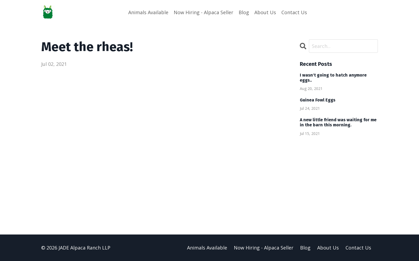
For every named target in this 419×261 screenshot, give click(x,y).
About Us (265, 12)
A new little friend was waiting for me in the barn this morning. (338, 122)
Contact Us (294, 12)
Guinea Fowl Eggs (317, 100)
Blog (244, 12)
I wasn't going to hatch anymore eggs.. (333, 78)
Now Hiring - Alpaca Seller (203, 12)
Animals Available (148, 12)
